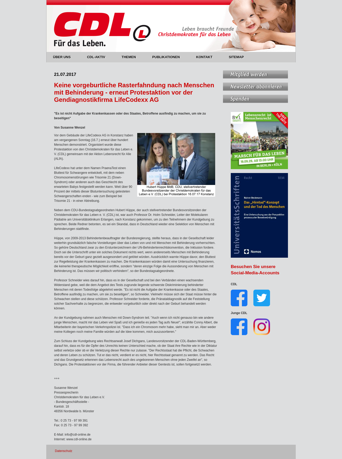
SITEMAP (236, 57)
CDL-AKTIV (99, 57)
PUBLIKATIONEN (169, 57)
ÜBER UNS (65, 57)
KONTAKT (207, 57)
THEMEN (132, 57)
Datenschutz (63, 451)
